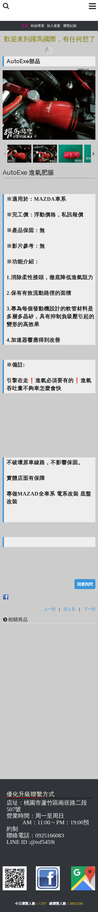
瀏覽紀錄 (70, 25)
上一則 (49, 608)
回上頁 (69, 608)
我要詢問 (85, 584)
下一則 (89, 608)
